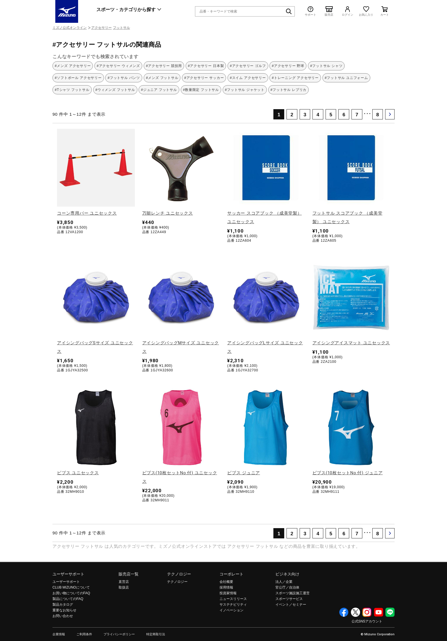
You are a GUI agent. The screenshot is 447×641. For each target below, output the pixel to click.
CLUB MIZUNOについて (71, 587)
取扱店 (124, 587)
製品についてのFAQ (67, 599)
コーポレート (231, 574)
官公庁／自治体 (287, 587)
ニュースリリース (233, 599)
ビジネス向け (287, 574)
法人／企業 (283, 582)
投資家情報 (228, 593)
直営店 (124, 582)
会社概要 (226, 582)
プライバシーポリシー (119, 634)
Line (390, 612)
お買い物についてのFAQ (71, 593)
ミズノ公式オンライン (69, 28)
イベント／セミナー (290, 605)
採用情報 (226, 587)
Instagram (366, 612)
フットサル (121, 28)
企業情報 (58, 634)
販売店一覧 (129, 574)
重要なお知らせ (64, 610)
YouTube (378, 612)
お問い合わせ (62, 616)
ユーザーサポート (68, 574)
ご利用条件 (84, 634)
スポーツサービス (289, 599)
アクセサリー (101, 28)
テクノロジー (179, 574)
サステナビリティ (233, 605)
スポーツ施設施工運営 (292, 593)
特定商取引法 (155, 634)
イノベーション (231, 610)
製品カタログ (62, 605)
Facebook (343, 612)
